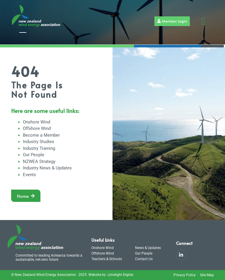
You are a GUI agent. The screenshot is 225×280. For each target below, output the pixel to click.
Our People (33, 154)
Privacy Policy (184, 275)
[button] (203, 21)
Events (29, 174)
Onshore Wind (36, 122)
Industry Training (39, 148)
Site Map (207, 275)
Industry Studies (38, 141)
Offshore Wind (37, 128)
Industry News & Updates (47, 168)
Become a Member (41, 135)
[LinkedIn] (181, 255)
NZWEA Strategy (39, 161)
